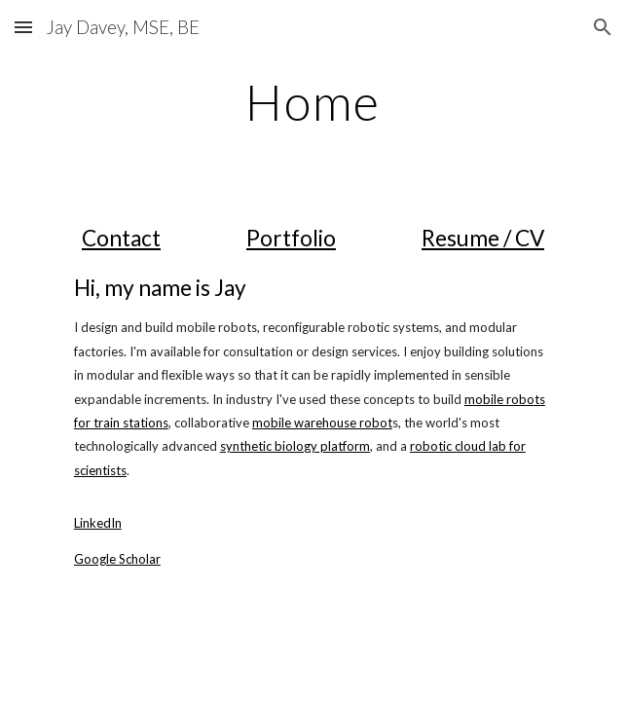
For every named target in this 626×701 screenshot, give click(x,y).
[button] (23, 27)
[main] (313, 102)
